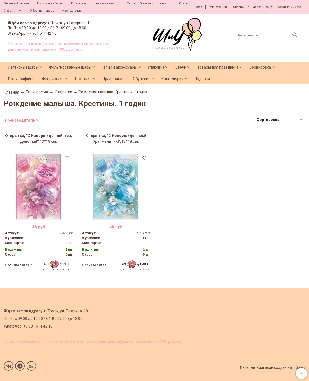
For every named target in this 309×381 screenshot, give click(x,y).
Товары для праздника (217, 67)
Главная (12, 92)
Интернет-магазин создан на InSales (272, 367)
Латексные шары (23, 67)
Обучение (142, 79)
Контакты (78, 3)
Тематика (83, 79)
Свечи (180, 67)
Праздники (112, 79)
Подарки (202, 79)
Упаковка (156, 67)
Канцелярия (172, 79)
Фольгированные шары (70, 67)
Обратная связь (42, 10)
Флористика (53, 79)
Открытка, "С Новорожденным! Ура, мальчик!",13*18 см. (116, 139)
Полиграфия (19, 79)
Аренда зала (72, 10)
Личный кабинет (50, 3)
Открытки (63, 92)
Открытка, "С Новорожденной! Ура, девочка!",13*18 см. (38, 139)
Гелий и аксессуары (119, 67)
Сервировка (260, 67)
